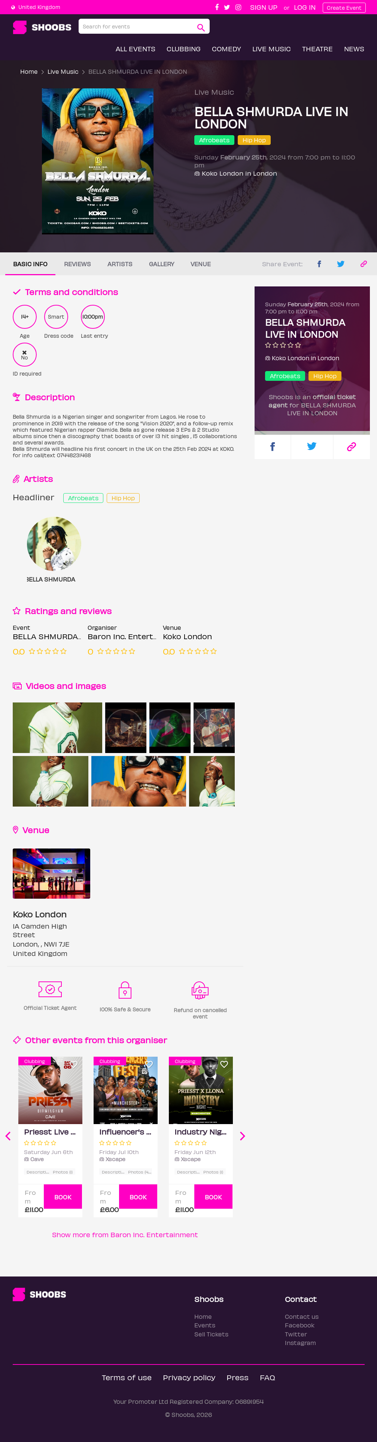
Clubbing (184, 48)
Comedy (226, 48)
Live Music (271, 48)
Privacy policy (189, 1377)
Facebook (299, 1325)
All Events (135, 48)
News (354, 48)
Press (237, 1377)
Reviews (77, 263)
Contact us (302, 1316)
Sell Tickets (211, 1334)
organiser (146, 1040)
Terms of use (127, 1377)
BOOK (63, 1196)
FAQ (267, 1377)
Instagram (300, 1342)
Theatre (317, 48)
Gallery (161, 263)
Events (204, 1325)
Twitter (296, 1334)
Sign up (263, 7)
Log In (305, 7)
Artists (120, 263)
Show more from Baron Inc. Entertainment (125, 1234)
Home (29, 71)
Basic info (30, 263)
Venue (201, 263)
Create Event (344, 7)
